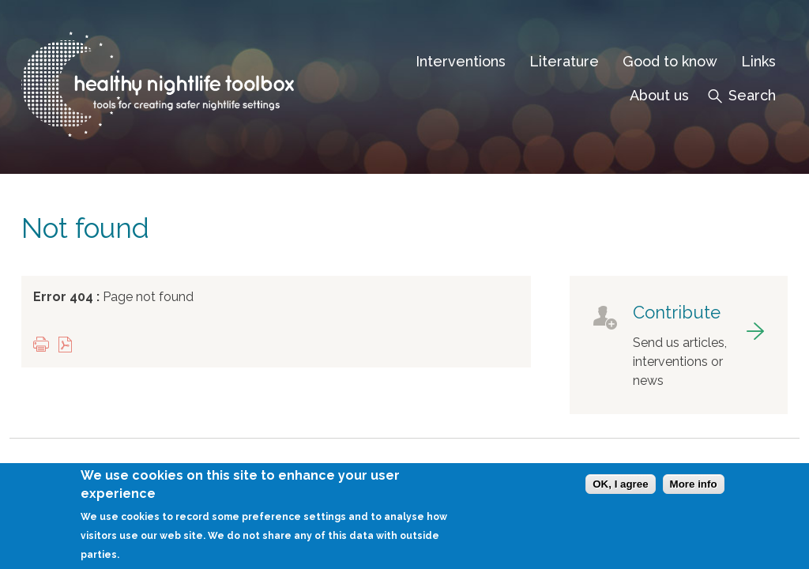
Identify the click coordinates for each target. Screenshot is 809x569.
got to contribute (678, 345)
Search (752, 95)
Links (758, 61)
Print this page (45, 346)
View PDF (69, 346)
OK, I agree (620, 489)
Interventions (461, 61)
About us (659, 95)
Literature (564, 61)
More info (693, 489)
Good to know (670, 61)
